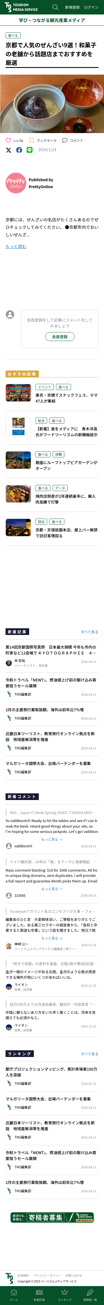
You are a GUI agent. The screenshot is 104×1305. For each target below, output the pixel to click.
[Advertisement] (52, 278)
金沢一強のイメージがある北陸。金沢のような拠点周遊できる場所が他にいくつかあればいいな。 (51, 974)
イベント (44, 386)
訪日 (41, 521)
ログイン (91, 7)
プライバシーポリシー (47, 1275)
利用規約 (23, 1275)
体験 (58, 454)
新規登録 (72, 7)
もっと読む (16, 246)
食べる (13, 35)
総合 (41, 420)
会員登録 (60, 336)
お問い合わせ (73, 1275)
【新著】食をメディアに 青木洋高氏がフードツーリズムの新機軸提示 (66, 431)
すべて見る (89, 631)
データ (60, 487)
